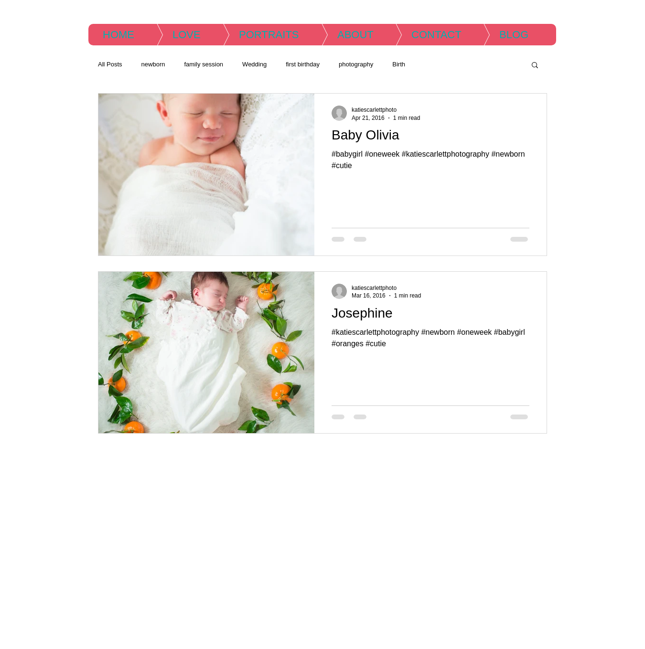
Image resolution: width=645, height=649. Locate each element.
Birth (398, 64)
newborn (153, 64)
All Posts (110, 64)
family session (203, 64)
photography (356, 64)
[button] (534, 66)
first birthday (303, 64)
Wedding (254, 64)
